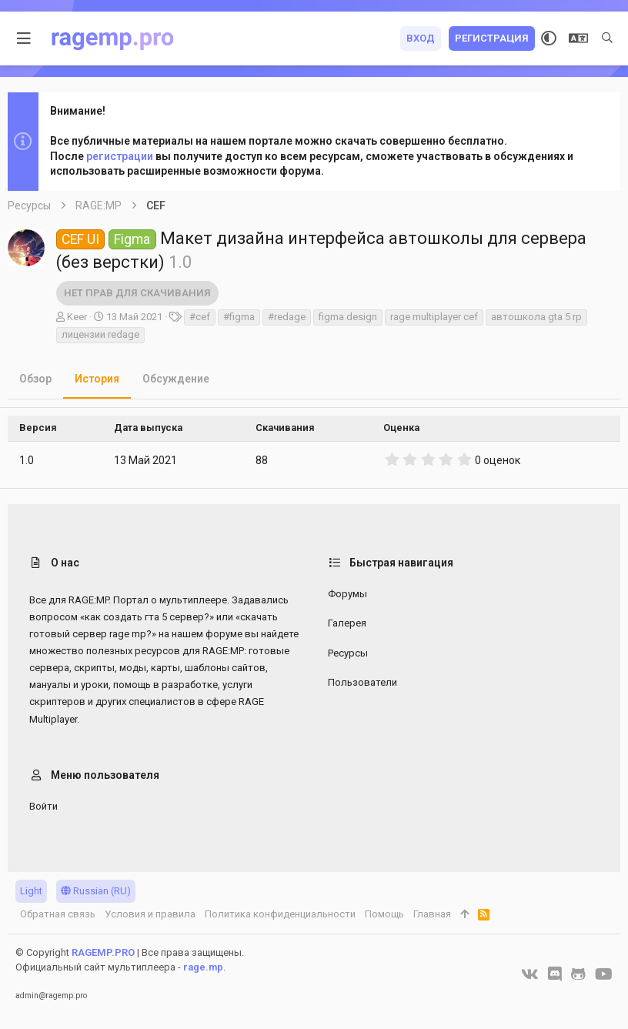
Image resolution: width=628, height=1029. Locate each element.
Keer (77, 316)
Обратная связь (57, 914)
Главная (432, 914)
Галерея (347, 623)
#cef (199, 316)
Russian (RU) (96, 891)
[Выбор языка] (578, 38)
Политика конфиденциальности (280, 914)
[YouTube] (604, 974)
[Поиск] (607, 38)
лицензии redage (100, 334)
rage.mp (203, 967)
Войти (43, 806)
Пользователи (362, 682)
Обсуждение (175, 379)
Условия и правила (150, 914)
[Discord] (555, 974)
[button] (24, 38)
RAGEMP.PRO (103, 952)
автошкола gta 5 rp (536, 316)
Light (31, 891)
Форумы (347, 594)
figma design (348, 316)
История (97, 379)
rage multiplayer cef (434, 316)
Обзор (35, 379)
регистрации (119, 156)
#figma (239, 316)
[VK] (530, 974)
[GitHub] (578, 974)
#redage (287, 316)
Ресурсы (348, 653)
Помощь (384, 914)
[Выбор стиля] (549, 38)
